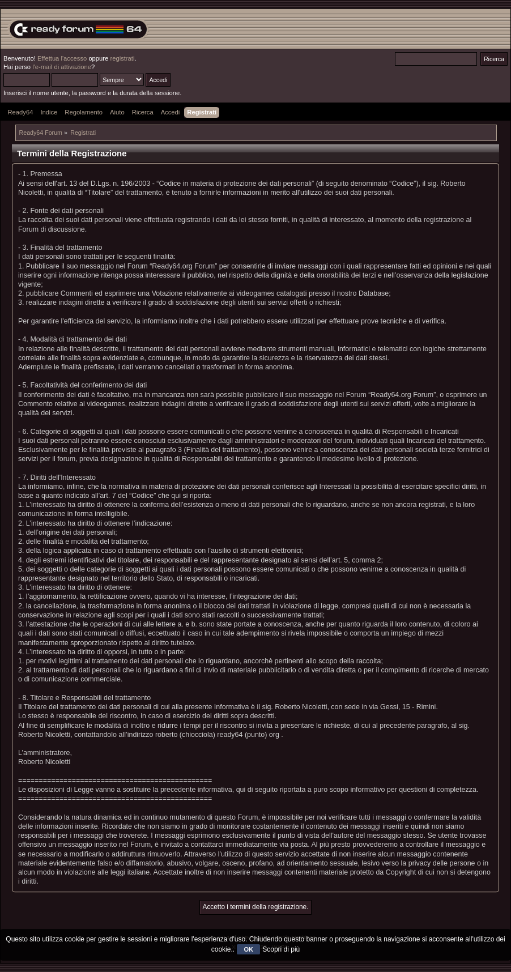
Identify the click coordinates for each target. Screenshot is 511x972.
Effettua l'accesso (62, 58)
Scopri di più (281, 949)
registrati (122, 58)
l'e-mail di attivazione (61, 66)
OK (248, 949)
